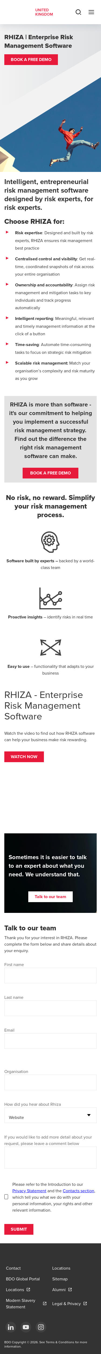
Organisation (16, 1071)
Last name (13, 997)
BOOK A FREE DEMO (50, 473)
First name (14, 964)
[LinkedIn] (10, 1327)
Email (9, 1030)
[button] (31, 59)
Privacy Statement (29, 1191)
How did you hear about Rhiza (32, 1104)
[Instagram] (40, 1327)
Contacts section (78, 1191)
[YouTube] (25, 1327)
